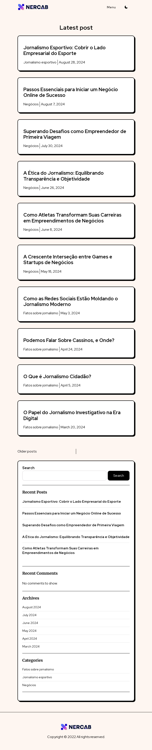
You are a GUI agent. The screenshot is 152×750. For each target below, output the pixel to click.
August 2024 (31, 607)
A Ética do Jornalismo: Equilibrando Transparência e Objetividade (63, 176)
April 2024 (29, 639)
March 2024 (31, 646)
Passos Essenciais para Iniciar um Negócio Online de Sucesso (70, 92)
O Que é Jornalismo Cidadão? (57, 376)
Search (28, 468)
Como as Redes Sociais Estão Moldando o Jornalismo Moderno (70, 302)
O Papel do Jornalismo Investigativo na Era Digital (72, 415)
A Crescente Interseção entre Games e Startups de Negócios (67, 260)
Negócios (30, 104)
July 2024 (29, 615)
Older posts (27, 451)
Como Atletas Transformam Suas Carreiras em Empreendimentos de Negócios (72, 218)
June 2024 (30, 623)
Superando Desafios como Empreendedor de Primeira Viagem (74, 134)
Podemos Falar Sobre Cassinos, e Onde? (68, 340)
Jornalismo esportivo (39, 62)
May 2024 (29, 631)
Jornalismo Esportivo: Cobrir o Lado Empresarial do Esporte (64, 50)
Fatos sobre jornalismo (40, 313)
